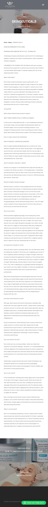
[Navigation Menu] (43, 5)
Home (5, 42)
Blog (24, 16)
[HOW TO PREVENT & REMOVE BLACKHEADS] (24, 450)
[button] (33, 503)
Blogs (10, 42)
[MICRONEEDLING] (24, 474)
